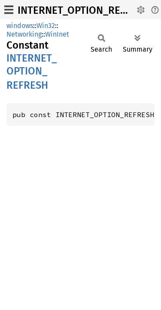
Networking (24, 34)
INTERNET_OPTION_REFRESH (84, 10)
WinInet (57, 34)
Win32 (45, 26)
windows (19, 26)
